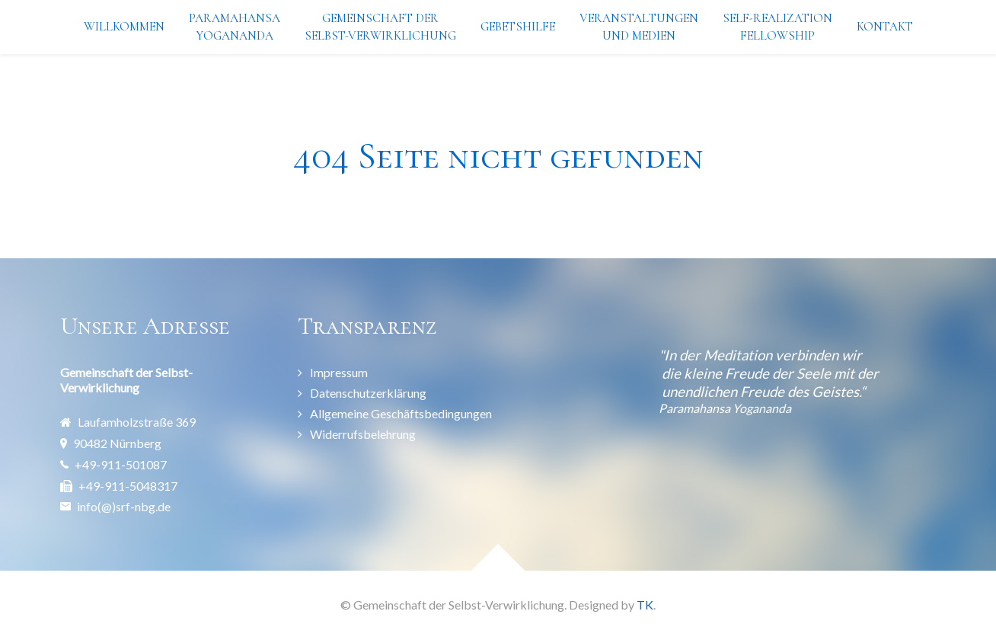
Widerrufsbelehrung (363, 434)
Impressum (339, 372)
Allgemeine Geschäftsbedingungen (401, 413)
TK (645, 604)
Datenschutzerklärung (368, 393)
